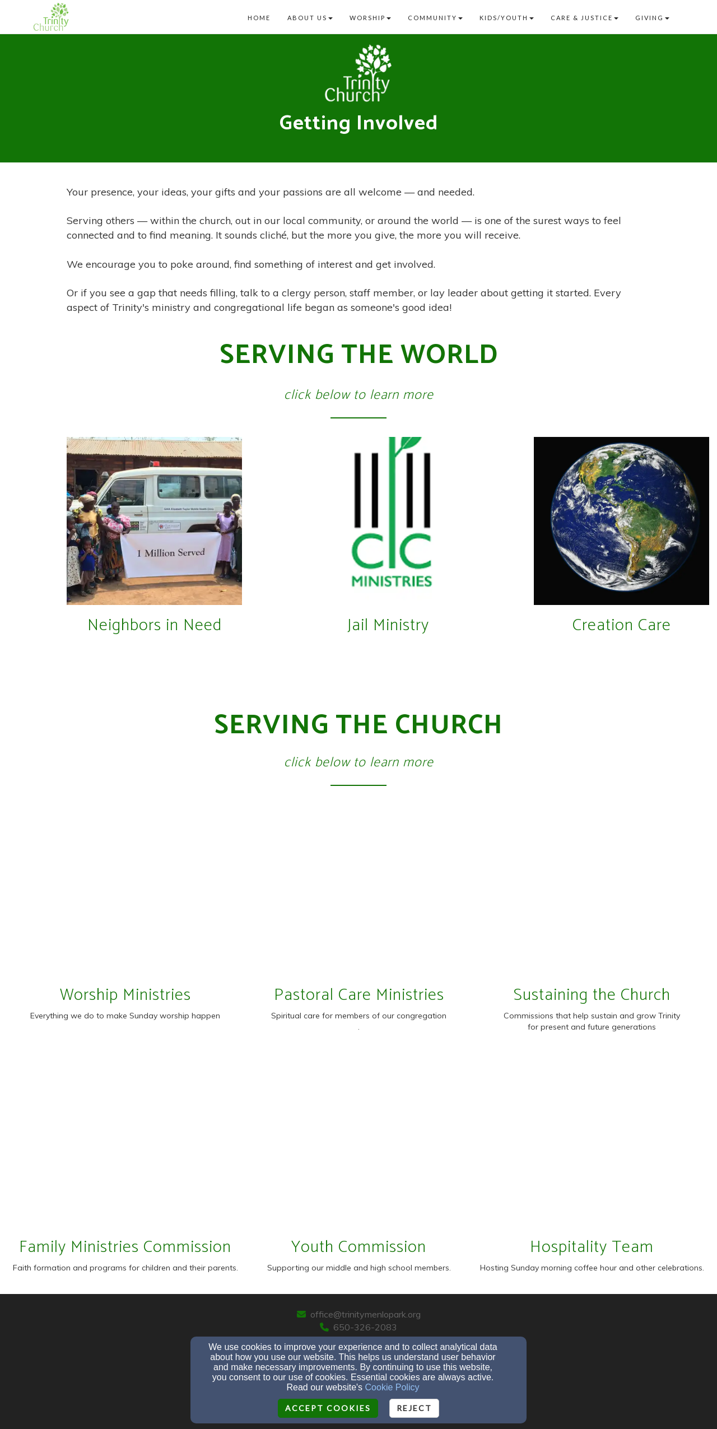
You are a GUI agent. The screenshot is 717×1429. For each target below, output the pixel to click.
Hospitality (571, 1247)
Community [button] (435, 17)
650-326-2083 (365, 1327)
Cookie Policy (392, 1387)
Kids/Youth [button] (506, 17)
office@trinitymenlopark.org (365, 1314)
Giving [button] (652, 17)
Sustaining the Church (592, 995)
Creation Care (621, 625)
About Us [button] (310, 17)
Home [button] (259, 17)
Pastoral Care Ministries (359, 995)
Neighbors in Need (154, 625)
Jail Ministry (388, 625)
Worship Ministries (125, 995)
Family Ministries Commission (125, 1247)
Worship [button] (370, 17)
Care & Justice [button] (584, 17)
